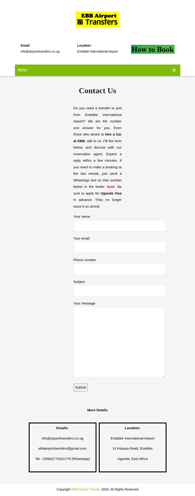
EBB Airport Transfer (85, 489)
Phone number (119, 264)
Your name (119, 220)
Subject (119, 286)
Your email (119, 242)
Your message (119, 339)
